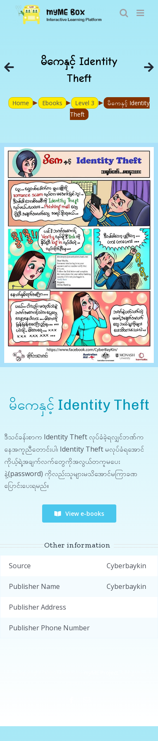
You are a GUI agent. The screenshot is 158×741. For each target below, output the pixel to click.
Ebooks (52, 103)
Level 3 (84, 103)
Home (20, 103)
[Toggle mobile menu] (141, 12)
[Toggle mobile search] (124, 12)
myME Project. (101, 672)
